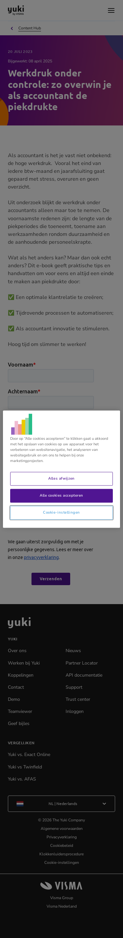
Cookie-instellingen (61, 512)
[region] (61, 469)
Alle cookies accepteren (61, 495)
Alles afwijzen (61, 478)
